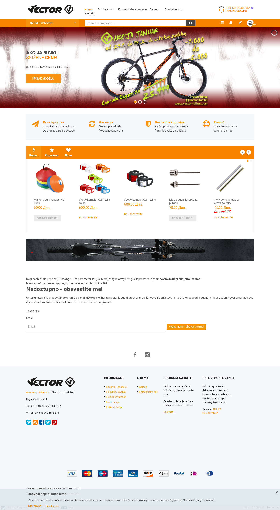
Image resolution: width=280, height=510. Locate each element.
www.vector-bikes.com (38, 392)
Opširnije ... (170, 412)
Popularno (52, 152)
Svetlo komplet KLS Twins (140, 200)
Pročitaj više (52, 506)
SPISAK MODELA (43, 79)
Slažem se (34, 505)
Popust (33, 152)
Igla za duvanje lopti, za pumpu (183, 202)
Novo (68, 152)
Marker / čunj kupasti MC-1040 (49, 202)
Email (29, 318)
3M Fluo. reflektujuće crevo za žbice (227, 202)
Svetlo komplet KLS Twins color (95, 202)
